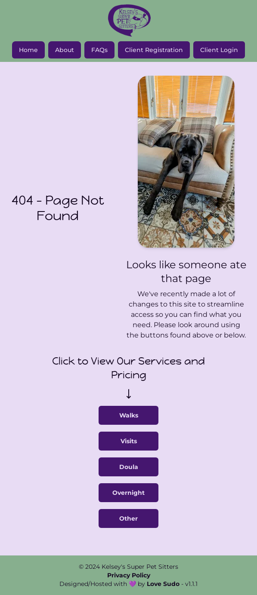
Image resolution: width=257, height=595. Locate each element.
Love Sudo (163, 584)
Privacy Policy (128, 575)
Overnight (128, 493)
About (64, 50)
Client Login (219, 50)
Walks (128, 415)
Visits (129, 441)
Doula (128, 467)
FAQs (99, 50)
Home (28, 50)
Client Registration (154, 50)
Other (128, 518)
